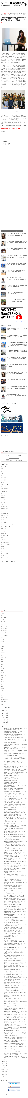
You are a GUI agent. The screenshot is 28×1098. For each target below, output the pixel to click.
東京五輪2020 (4, 528)
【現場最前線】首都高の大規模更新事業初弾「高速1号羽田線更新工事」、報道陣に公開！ (15, 729)
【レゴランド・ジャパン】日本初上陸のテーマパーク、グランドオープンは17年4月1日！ (14, 853)
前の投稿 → (24, 136)
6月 (4, 724)
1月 (4, 1067)
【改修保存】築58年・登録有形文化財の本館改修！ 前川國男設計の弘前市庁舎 (15, 1009)
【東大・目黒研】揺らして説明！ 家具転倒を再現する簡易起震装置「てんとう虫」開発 (14, 1015)
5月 (4, 726)
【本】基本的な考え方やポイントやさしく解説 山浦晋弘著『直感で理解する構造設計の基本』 (14, 959)
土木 (2, 475)
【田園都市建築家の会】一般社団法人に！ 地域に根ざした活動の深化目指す (14, 912)
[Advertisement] (14, 9)
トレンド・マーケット (6, 524)
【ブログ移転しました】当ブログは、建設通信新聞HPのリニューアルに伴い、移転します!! (16, 256)
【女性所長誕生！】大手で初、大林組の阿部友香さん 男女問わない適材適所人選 (16, 234)
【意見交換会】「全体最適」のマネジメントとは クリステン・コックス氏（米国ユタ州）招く (14, 970)
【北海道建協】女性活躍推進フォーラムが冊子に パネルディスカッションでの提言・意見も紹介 (14, 1044)
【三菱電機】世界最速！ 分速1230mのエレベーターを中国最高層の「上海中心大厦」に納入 (14, 973)
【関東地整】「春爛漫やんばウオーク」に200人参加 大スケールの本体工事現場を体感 (15, 826)
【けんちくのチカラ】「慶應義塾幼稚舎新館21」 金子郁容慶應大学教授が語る (16, 300)
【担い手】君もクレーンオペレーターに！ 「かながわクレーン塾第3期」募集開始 (14, 999)
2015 (3, 1069)
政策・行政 (3, 477)
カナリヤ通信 (4, 553)
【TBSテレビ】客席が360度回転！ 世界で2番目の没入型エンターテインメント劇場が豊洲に (14, 1047)
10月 (4, 717)
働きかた (3, 506)
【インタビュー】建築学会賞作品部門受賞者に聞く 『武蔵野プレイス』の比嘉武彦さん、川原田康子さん (15, 758)
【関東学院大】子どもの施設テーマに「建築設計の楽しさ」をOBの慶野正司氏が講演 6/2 (14, 748)
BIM (2, 493)
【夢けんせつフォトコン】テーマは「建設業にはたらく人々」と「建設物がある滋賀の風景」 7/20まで (15, 977)
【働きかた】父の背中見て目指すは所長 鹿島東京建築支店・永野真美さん (16, 286)
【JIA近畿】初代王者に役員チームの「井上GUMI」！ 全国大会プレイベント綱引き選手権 (15, 862)
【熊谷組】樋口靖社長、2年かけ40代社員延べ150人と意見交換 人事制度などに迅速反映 (15, 789)
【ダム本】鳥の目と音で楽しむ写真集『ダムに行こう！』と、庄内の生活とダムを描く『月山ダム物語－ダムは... (15, 819)
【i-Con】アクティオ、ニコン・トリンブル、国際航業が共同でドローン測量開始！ (15, 741)
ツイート (3, 22)
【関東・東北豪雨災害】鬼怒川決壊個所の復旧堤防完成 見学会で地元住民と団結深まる (14, 735)
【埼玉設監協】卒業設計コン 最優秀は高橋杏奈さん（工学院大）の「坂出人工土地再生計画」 (14, 1038)
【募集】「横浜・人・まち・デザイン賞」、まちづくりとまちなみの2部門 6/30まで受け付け (14, 931)
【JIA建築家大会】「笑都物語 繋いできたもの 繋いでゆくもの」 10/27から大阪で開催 (15, 1012)
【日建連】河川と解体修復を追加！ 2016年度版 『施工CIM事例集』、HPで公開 (15, 1002)
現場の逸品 (3, 513)
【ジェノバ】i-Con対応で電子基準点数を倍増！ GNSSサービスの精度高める (14, 829)
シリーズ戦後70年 (5, 544)
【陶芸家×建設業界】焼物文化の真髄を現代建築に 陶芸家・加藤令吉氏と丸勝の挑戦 (15, 773)
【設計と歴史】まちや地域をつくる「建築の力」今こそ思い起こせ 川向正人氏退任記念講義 (14, 849)
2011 (3, 1076)
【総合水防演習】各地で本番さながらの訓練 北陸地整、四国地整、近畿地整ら (14, 822)
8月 (4, 721)
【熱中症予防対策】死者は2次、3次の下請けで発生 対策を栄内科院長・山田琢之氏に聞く (15, 732)
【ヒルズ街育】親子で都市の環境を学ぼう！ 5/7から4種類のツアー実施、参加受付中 (15, 1054)
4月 (4, 1061)
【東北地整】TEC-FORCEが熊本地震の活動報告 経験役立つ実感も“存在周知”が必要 (14, 948)
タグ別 (10, 231)
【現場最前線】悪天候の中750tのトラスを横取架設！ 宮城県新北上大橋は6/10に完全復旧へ (15, 918)
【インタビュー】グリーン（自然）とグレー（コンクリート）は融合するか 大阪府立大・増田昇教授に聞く (15, 876)
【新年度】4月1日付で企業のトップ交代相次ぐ (16, 379)
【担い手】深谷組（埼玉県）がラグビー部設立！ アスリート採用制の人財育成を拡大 (14, 838)
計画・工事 (3, 489)
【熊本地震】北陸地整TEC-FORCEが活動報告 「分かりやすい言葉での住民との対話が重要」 (14, 815)
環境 (2, 537)
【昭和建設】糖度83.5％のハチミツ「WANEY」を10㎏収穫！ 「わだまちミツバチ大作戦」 (15, 799)
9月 (4, 719)
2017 (3, 710)
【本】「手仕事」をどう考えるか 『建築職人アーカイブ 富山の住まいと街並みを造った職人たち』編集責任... (15, 763)
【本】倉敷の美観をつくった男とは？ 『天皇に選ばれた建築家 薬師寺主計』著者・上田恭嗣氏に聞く (15, 1031)
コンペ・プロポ (4, 511)
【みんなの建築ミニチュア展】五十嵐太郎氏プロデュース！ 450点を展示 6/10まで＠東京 (14, 795)
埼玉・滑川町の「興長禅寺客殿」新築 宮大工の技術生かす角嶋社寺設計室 (16, 249)
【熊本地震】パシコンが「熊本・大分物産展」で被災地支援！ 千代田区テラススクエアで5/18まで (14, 962)
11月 (4, 715)
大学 (8, 13)
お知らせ (3, 533)
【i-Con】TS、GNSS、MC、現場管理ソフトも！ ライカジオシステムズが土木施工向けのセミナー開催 (15, 1018)
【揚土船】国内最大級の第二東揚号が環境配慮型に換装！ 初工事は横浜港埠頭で (14, 754)
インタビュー (4, 500)
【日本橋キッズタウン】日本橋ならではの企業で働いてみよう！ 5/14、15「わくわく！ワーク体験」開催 (15, 1058)
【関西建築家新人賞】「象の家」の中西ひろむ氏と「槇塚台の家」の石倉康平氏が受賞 (14, 886)
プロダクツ (3, 484)
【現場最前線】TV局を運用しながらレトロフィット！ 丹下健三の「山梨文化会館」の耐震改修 (15, 928)
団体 (2, 471)
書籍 (2, 497)
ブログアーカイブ (18, 231)
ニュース (3, 486)
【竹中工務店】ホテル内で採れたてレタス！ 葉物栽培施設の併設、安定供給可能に (14, 986)
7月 (4, 722)
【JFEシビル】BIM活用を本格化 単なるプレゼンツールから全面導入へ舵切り (14, 859)
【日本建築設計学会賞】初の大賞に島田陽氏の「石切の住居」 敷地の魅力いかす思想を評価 (16, 351)
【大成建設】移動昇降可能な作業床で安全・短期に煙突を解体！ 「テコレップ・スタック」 (14, 880)
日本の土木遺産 (4, 542)
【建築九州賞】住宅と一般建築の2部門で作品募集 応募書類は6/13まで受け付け (15, 869)
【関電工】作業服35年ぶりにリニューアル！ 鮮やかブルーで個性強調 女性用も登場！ (16, 264)
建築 (5, 13)
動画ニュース (4, 557)
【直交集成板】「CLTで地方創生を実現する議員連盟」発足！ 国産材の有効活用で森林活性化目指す (15, 908)
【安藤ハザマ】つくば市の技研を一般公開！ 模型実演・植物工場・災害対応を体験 (14, 1041)
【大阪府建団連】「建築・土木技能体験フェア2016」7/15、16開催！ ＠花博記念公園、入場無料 (15, 770)
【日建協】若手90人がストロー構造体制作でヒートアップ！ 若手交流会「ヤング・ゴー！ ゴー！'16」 (15, 738)
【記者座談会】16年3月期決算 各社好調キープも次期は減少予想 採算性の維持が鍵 (15, 865)
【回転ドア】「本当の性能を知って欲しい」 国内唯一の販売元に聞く (16, 293)
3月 (4, 1063)
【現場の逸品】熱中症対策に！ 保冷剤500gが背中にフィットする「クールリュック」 (15, 766)
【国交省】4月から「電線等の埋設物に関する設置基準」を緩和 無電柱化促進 (16, 271)
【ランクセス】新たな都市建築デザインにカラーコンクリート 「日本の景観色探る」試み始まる (14, 940)
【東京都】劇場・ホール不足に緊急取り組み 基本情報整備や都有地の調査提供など (14, 779)
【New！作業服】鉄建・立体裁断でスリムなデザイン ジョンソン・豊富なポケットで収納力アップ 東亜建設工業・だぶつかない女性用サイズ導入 (16, 344)
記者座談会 (3, 508)
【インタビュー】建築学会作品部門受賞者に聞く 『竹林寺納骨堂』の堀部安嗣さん (14, 956)
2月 (4, 1065)
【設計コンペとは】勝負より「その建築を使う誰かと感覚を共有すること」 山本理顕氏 (14, 934)
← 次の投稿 (3, 136)
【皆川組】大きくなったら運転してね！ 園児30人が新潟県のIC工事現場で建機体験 (15, 832)
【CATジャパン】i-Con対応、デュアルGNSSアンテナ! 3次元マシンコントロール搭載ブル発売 (15, 1050)
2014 (3, 1071)
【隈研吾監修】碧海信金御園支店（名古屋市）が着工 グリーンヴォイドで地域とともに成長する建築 (15, 835)
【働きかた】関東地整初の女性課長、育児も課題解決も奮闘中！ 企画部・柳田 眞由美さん (16, 242)
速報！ (2, 540)
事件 (2, 548)
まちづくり (3, 517)
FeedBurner (15, 460)
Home (2, 13)
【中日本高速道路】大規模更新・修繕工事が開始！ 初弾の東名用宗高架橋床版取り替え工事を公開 (14, 811)
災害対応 (3, 520)
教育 (2, 482)
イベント (3, 473)
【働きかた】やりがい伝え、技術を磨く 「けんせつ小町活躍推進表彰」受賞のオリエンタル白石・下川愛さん (15, 967)
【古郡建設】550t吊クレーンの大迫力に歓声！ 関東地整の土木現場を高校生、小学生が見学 (14, 1034)
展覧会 (2, 546)
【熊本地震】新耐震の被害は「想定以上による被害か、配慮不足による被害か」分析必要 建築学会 (14, 899)
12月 (4, 713)
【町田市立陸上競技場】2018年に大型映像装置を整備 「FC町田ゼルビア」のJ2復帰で (15, 842)
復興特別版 (3, 480)
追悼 (2, 551)
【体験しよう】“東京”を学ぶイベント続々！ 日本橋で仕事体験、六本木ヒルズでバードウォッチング (15, 896)
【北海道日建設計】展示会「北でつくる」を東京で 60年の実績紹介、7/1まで (14, 937)
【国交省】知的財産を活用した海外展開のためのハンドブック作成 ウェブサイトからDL (14, 905)
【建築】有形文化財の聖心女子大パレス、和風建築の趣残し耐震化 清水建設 (14, 786)
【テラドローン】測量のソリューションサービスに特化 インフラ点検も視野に (14, 808)
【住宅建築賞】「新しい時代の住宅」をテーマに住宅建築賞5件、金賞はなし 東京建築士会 (14, 1025)
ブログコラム (4, 515)
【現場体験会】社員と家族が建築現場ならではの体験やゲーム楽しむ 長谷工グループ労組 (14, 792)
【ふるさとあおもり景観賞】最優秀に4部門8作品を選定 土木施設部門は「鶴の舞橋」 (15, 921)
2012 (3, 1075)
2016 (3, 712)
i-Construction (4, 522)
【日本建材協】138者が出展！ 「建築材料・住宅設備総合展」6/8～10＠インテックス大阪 (15, 751)
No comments (18, 25)
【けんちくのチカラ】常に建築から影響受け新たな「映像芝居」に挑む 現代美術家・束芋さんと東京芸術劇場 (15, 952)
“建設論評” (3, 535)
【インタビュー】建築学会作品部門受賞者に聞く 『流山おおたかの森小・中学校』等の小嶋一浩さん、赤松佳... (14, 846)
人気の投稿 (4, 231)
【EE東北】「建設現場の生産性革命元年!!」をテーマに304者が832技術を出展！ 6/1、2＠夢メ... (15, 805)
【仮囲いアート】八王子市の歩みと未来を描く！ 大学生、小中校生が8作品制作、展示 (14, 983)
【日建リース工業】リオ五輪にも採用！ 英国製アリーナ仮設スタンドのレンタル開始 (14, 989)
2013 (3, 1073)
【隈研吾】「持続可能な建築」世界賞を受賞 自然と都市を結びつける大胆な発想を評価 (14, 902)
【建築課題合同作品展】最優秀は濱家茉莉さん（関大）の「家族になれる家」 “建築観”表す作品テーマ (13, 19)
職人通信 (3, 531)
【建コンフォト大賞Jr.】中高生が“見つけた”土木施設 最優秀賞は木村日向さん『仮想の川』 (15, 1028)
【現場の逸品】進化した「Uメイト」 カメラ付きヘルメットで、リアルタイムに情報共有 (16, 278)
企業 (2, 466)
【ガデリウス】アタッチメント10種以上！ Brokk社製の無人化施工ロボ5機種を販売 (15, 924)
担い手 (2, 502)
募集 (2, 495)
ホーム (14, 136)
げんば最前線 (4, 491)
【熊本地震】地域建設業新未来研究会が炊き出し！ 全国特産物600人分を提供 (14, 872)
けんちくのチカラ (5, 526)
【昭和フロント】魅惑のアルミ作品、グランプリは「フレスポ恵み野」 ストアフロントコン (14, 802)
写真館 (2, 555)
